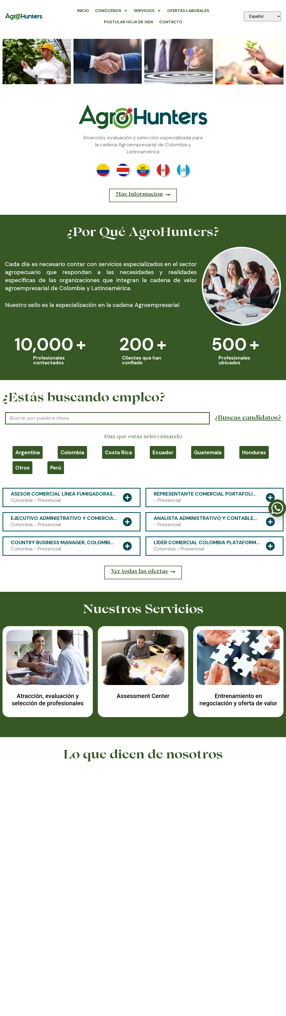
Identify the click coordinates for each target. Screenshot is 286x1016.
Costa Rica (118, 452)
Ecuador (163, 452)
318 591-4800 (143, 985)
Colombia (72, 452)
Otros (22, 467)
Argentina (27, 452)
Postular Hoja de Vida (128, 22)
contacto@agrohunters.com (236, 985)
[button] (139, 887)
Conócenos (111, 10)
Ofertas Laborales (188, 10)
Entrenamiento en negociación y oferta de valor (238, 700)
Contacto (170, 22)
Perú (55, 467)
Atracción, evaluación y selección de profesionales (48, 700)
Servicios (147, 10)
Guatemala (208, 452)
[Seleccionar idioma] (262, 16)
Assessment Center (143, 696)
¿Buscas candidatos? (248, 418)
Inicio (83, 10)
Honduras (254, 452)
